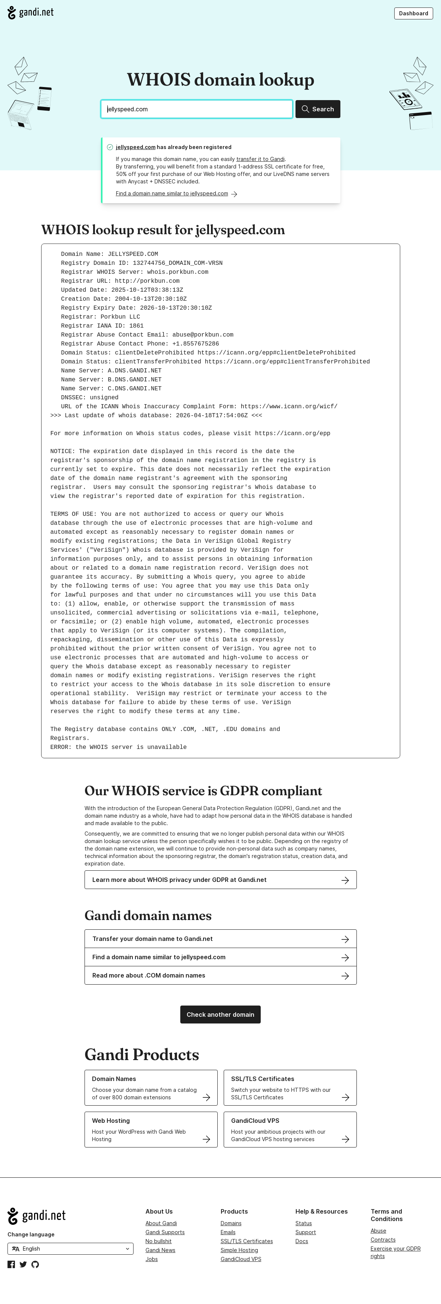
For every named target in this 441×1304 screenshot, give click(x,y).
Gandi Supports (165, 1232)
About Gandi (161, 1223)
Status (303, 1223)
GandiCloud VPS (241, 1259)
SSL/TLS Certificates (247, 1241)
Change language (31, 1234)
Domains (231, 1223)
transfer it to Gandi (260, 159)
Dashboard (413, 13)
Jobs (152, 1259)
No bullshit (159, 1241)
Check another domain (220, 1014)
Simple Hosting (239, 1250)
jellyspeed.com (136, 147)
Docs (301, 1241)
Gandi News (160, 1250)
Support (305, 1232)
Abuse (378, 1230)
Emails (228, 1232)
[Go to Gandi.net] (30, 12)
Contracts (383, 1239)
